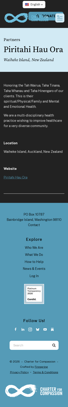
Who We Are (34, 247)
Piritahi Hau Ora (15, 177)
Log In (34, 276)
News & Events (34, 269)
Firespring (41, 367)
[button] (34, 5)
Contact (34, 225)
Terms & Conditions (45, 372)
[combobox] (30, 345)
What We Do (34, 255)
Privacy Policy (19, 372)
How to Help (34, 262)
